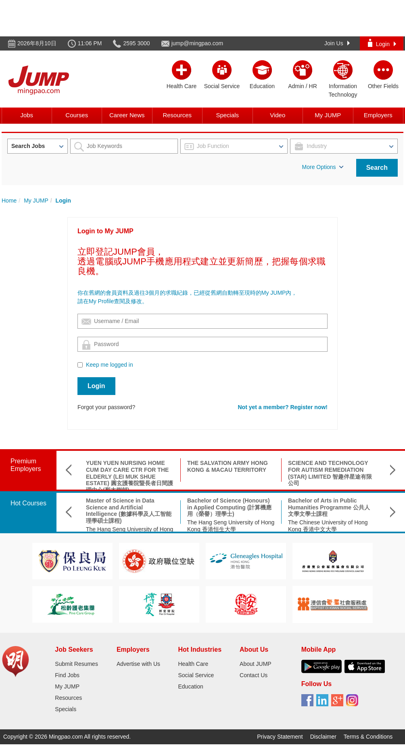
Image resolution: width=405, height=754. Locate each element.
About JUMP (255, 664)
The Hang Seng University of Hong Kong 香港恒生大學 (230, 525)
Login (382, 43)
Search (377, 167)
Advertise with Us (138, 664)
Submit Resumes (76, 664)
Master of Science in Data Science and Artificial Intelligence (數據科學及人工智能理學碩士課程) (128, 510)
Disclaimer (323, 736)
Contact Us (253, 675)
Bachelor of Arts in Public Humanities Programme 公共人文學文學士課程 (329, 507)
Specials (227, 115)
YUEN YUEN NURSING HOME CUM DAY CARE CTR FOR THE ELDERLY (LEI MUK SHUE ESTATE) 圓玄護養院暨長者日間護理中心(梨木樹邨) (129, 476)
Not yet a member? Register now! (283, 407)
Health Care (193, 664)
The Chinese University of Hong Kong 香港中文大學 (328, 525)
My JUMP (328, 115)
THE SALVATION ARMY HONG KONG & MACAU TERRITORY (227, 466)
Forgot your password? (106, 407)
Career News (127, 115)
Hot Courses (28, 503)
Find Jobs (67, 675)
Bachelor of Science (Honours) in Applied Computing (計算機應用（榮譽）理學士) (229, 507)
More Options (322, 167)
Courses (76, 115)
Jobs (26, 115)
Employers (378, 115)
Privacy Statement (280, 736)
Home (9, 200)
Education (190, 686)
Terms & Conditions (368, 736)
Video (277, 115)
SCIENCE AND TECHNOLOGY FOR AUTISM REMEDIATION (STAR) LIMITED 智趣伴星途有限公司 (330, 473)
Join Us (337, 43)
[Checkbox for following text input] (80, 364)
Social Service (196, 675)
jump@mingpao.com (197, 43)
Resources (177, 115)
